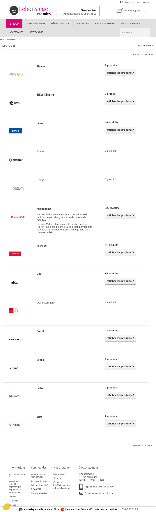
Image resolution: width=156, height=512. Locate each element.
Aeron (41, 227)
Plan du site (14, 500)
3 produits (111, 359)
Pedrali (40, 331)
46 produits (111, 122)
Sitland (40, 360)
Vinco (39, 417)
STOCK (14, 24)
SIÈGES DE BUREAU (35, 23)
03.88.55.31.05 (130, 509)
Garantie (57, 478)
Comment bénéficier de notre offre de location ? (62, 485)
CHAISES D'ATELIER (105, 23)
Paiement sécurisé (39, 485)
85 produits (111, 273)
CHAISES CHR (82, 23)
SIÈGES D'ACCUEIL (60, 23)
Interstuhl (42, 246)
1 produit (110, 94)
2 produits (111, 65)
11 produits (111, 245)
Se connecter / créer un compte (134, 2)
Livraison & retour (39, 481)
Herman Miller (44, 208)
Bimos (40, 123)
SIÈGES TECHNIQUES (131, 23)
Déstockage (36, 32)
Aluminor (41, 66)
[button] (6, 506)
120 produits (112, 208)
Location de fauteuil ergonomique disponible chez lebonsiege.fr (16, 487)
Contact (12, 496)
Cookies (12, 504)
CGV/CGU (36, 489)
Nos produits (59, 473)
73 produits (111, 330)
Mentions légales (39, 493)
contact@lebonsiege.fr (102, 493)
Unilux (40, 388)
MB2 (39, 274)
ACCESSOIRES (16, 32)
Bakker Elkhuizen (45, 94)
